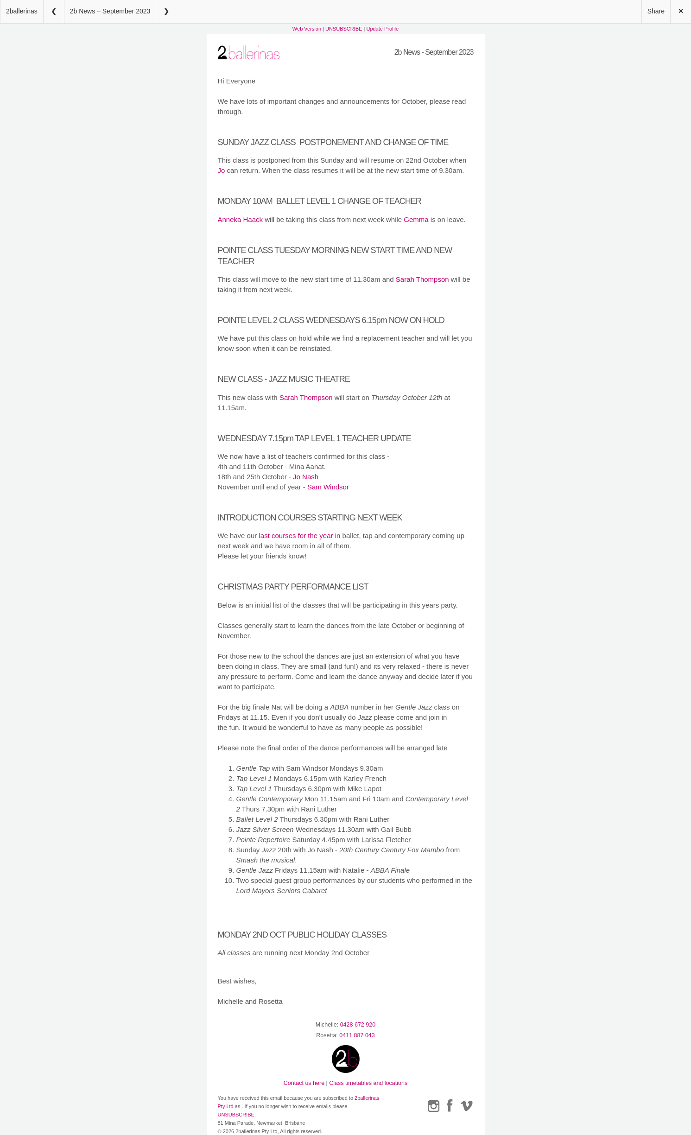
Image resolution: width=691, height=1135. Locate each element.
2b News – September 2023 (110, 11)
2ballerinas (22, 11)
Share (656, 11)
